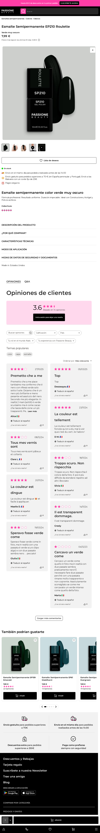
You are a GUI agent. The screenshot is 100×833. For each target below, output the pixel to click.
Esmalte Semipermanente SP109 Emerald (19, 678)
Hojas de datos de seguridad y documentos (29, 258)
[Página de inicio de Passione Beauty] (8, 11)
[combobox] (59, 11)
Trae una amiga (14, 776)
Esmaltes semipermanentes (13, 19)
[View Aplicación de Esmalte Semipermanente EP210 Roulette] (32, 147)
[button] (42, 706)
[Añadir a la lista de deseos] (49, 160)
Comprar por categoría (16, 803)
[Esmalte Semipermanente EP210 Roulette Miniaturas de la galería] (23, 147)
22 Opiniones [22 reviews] (8, 689)
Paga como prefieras (73, 745)
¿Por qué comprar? (14, 233)
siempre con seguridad (73, 748)
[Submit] (23, 11)
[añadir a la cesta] (56, 820)
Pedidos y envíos (12, 811)
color (10, 354)
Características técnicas (18, 241)
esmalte (27, 354)
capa (18, 354)
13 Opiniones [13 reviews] (47, 689)
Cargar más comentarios (49, 618)
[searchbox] (17, 333)
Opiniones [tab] (13, 281)
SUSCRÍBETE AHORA (69, 3)
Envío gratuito (11, 725)
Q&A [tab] (27, 281)
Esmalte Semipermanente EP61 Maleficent (57, 678)
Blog (6, 782)
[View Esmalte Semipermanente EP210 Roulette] (5, 147)
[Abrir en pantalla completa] (92, 50)
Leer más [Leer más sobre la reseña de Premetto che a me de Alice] (32, 411)
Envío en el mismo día (66, 725)
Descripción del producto (18, 225)
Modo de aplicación (14, 249)
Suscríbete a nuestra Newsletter (25, 770)
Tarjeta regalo (12, 764)
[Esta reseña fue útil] (41, 425)
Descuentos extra (17, 745)
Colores (29, 19)
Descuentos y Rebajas (18, 758)
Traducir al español (20, 421)
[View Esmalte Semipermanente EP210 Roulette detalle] (14, 147)
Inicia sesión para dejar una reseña (49, 317)
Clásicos (36, 19)
